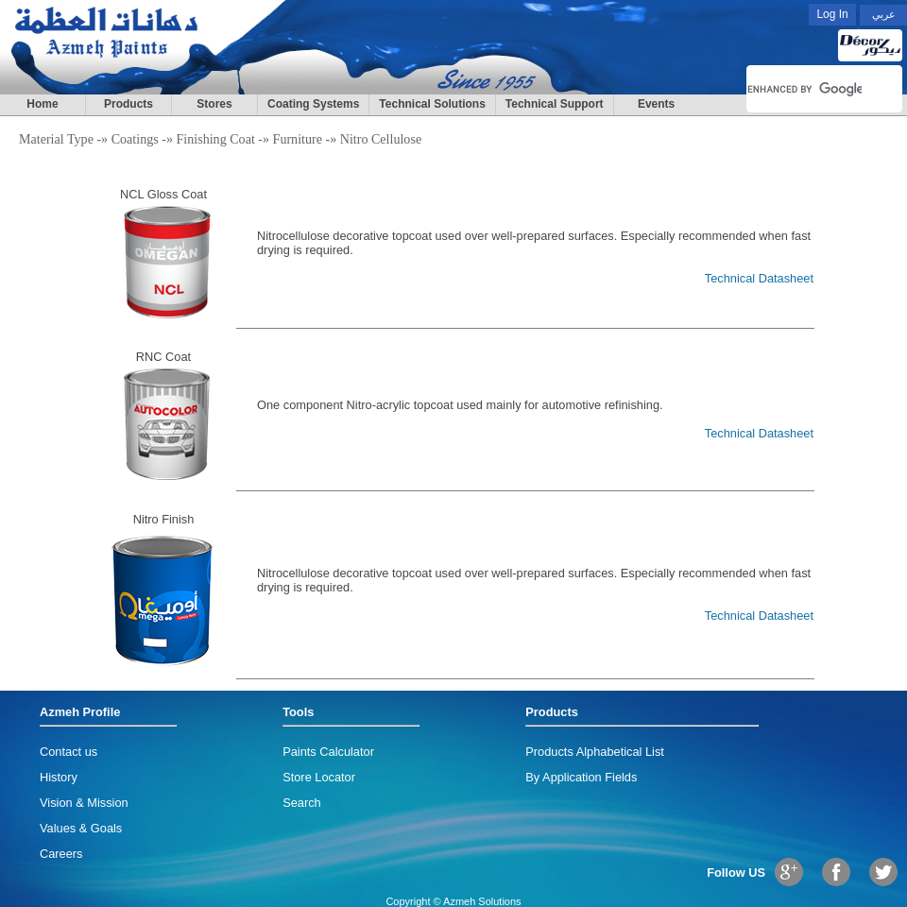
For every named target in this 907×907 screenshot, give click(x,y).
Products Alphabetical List (594, 751)
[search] (804, 88)
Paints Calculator (328, 751)
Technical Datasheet (759, 278)
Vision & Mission (84, 803)
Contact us (68, 751)
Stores (214, 104)
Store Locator (318, 777)
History (58, 777)
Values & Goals (81, 828)
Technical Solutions (432, 104)
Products (128, 104)
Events (656, 104)
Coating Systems (313, 104)
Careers (61, 854)
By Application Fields (581, 777)
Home (42, 104)
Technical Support (554, 104)
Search (301, 803)
